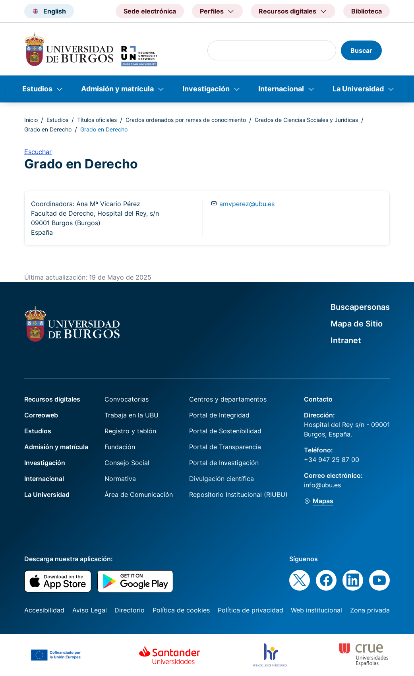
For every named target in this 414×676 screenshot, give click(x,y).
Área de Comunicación (138, 494)
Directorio (129, 610)
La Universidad (358, 89)
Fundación (119, 447)
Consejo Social (126, 463)
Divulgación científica (221, 479)
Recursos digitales (52, 399)
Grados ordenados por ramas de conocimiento (186, 119)
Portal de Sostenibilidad (225, 431)
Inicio (31, 119)
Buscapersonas (360, 307)
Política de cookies (181, 610)
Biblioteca (366, 11)
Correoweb (41, 415)
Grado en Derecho (48, 129)
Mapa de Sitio (357, 323)
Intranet (346, 340)
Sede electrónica (150, 11)
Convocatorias (126, 399)
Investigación (206, 89)
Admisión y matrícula (117, 89)
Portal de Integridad (219, 415)
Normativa (120, 479)
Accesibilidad (44, 610)
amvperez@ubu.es (247, 204)
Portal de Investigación (224, 463)
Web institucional (316, 610)
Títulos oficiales (97, 119)
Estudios (37, 89)
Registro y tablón (130, 431)
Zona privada (370, 610)
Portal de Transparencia (225, 447)
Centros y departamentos (228, 399)
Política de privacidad (250, 610)
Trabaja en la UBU (131, 415)
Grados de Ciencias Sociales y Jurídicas (306, 119)
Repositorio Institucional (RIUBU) (238, 494)
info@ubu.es (322, 485)
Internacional (281, 89)
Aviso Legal (89, 610)
